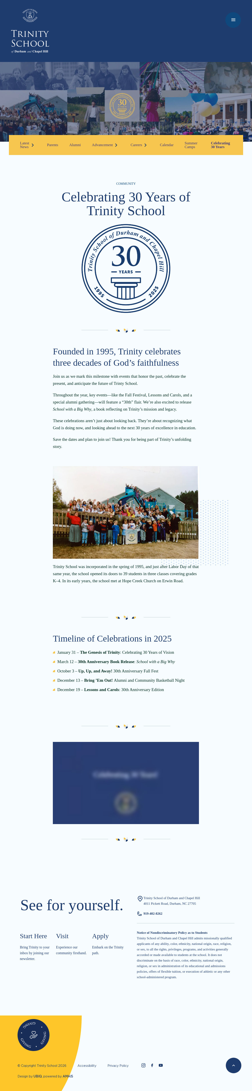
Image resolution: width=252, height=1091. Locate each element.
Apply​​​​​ (100, 936)
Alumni (75, 145)
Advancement (102, 145)
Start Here (33, 936)
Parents (52, 145)
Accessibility (86, 1065)
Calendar (166, 145)
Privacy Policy (118, 1065)
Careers (136, 145)
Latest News (24, 145)
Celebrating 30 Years (220, 145)
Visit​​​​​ (62, 936)
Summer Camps (191, 145)
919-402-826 (152, 913)
